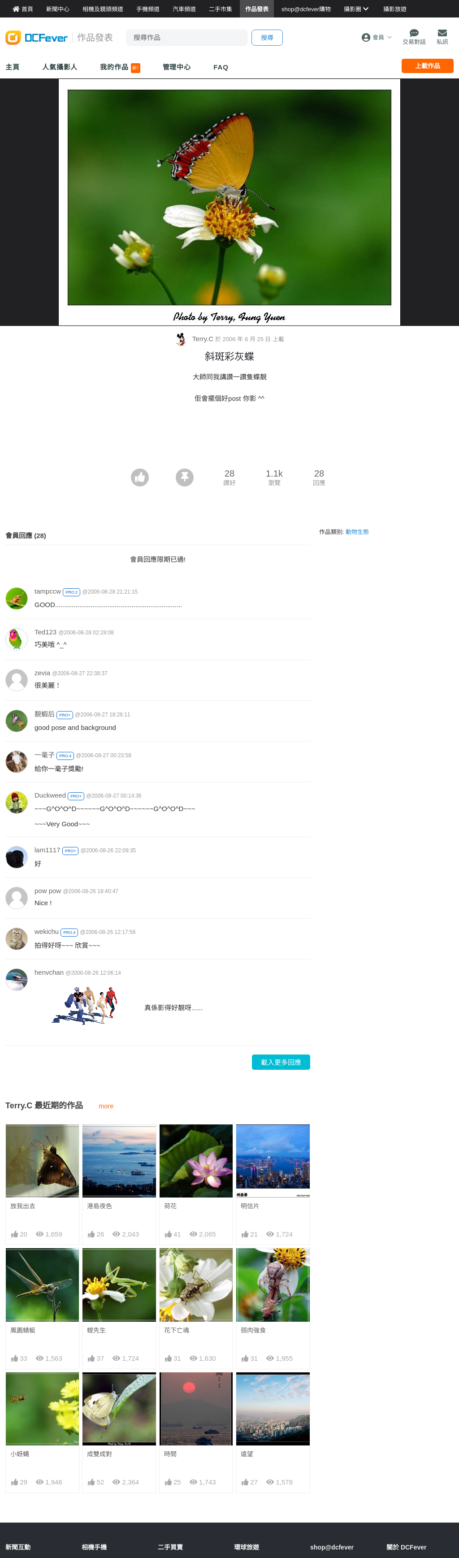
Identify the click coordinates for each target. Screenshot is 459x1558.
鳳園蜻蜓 (22, 1330)
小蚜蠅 (19, 1454)
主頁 (12, 67)
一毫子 (45, 755)
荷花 (170, 1206)
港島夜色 (99, 1206)
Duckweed (50, 795)
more (106, 1106)
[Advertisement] (229, 444)
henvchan (49, 972)
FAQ (221, 67)
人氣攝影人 (60, 67)
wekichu (47, 931)
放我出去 (22, 1206)
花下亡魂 (176, 1330)
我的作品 (120, 68)
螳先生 (96, 1330)
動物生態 (357, 532)
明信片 (250, 1206)
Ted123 (45, 632)
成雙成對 (99, 1454)
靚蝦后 (45, 714)
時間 (170, 1388)
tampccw (48, 591)
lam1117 (48, 850)
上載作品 (427, 65)
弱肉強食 (253, 1330)
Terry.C (195, 339)
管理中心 (177, 67)
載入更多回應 (281, 1062)
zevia (42, 673)
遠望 (247, 1388)
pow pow (48, 890)
